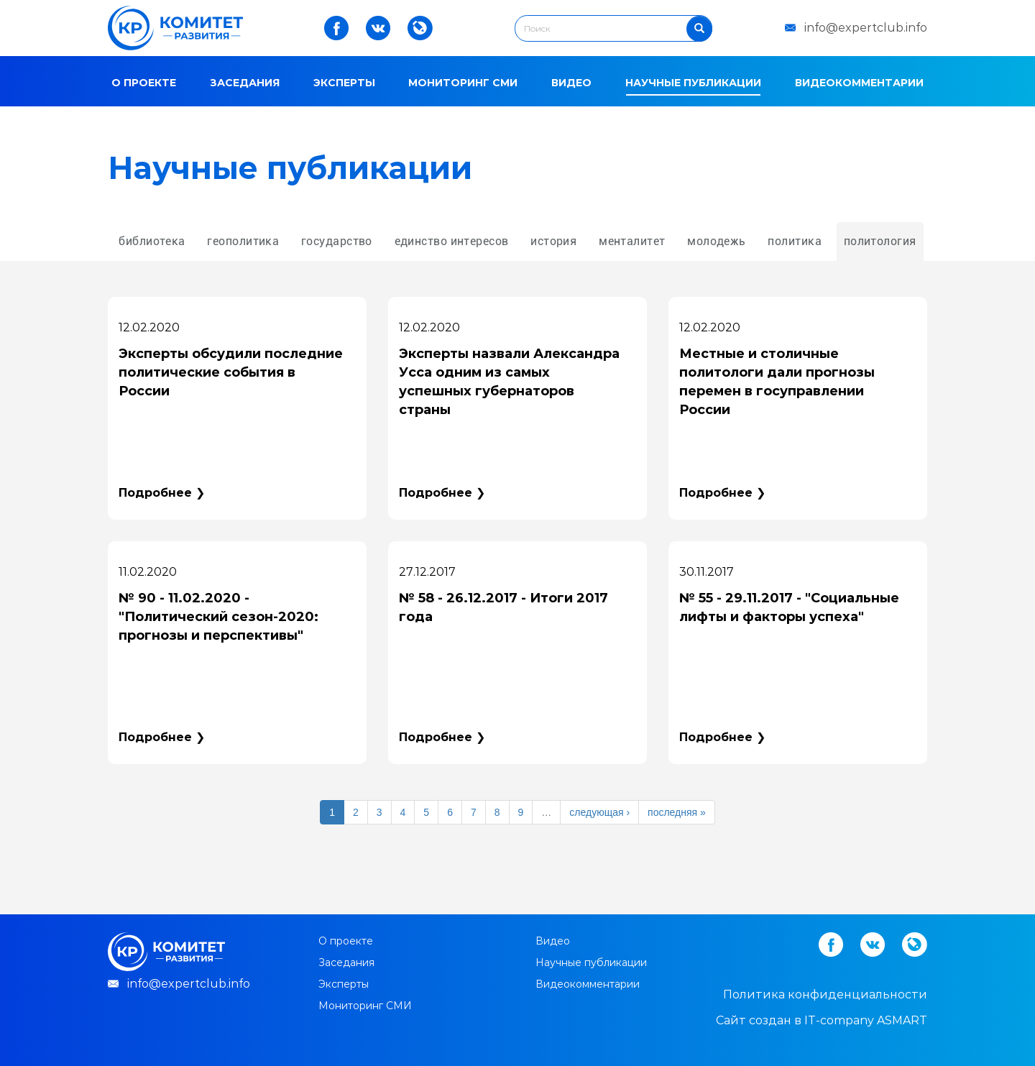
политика (795, 241)
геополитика (243, 241)
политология (880, 241)
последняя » (677, 812)
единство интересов (452, 241)
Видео (571, 82)
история (553, 241)
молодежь (716, 241)
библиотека (152, 241)
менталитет (632, 241)
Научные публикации (693, 82)
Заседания (245, 82)
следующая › (599, 812)
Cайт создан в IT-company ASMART (821, 1020)
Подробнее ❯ (162, 493)
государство (336, 241)
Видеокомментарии (859, 82)
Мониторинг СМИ (463, 82)
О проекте (143, 82)
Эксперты (344, 82)
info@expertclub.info (865, 28)
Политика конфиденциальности (825, 994)
